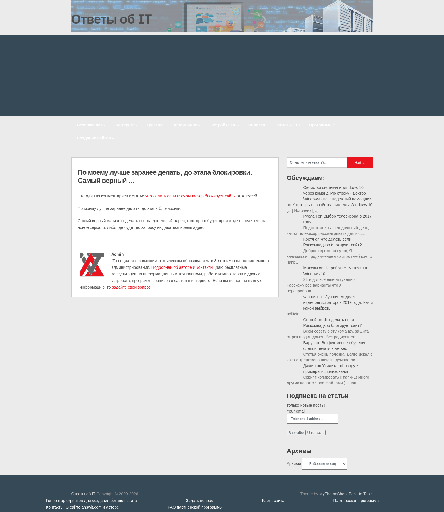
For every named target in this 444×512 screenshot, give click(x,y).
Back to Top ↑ (361, 494)
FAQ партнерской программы (195, 507)
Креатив (154, 125)
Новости (256, 125)
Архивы (294, 463)
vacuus (309, 296)
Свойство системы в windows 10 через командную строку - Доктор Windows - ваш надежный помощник (337, 193)
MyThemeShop (333, 494)
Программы (322, 124)
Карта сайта (273, 500)
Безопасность (91, 125)
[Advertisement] (222, 75)
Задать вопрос (199, 500)
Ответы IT (289, 124)
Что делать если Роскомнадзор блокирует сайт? (190, 196)
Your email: (297, 411)
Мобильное (187, 124)
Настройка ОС (225, 124)
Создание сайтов (96, 137)
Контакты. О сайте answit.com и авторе (82, 507)
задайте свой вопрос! (132, 287)
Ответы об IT (111, 18)
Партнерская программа (356, 500)
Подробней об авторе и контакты (182, 267)
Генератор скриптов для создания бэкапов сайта (91, 500)
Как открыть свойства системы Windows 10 (332, 204)
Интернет (127, 124)
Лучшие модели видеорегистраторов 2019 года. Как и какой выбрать (338, 302)
